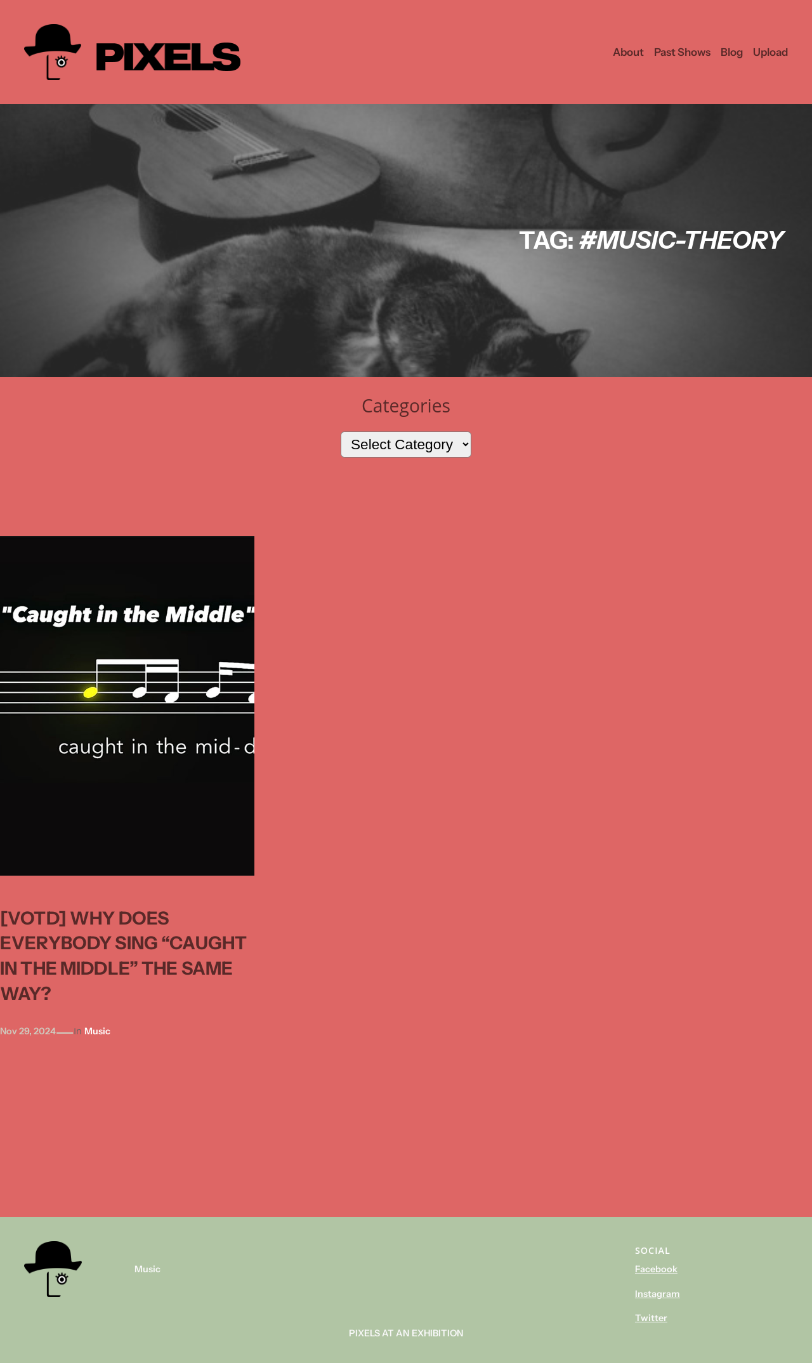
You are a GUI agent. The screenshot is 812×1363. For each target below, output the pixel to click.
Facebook (656, 1269)
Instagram (657, 1294)
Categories (406, 405)
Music (97, 1031)
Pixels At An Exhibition (406, 1333)
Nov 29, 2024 (28, 1031)
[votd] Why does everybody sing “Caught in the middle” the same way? (123, 955)
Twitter (651, 1318)
